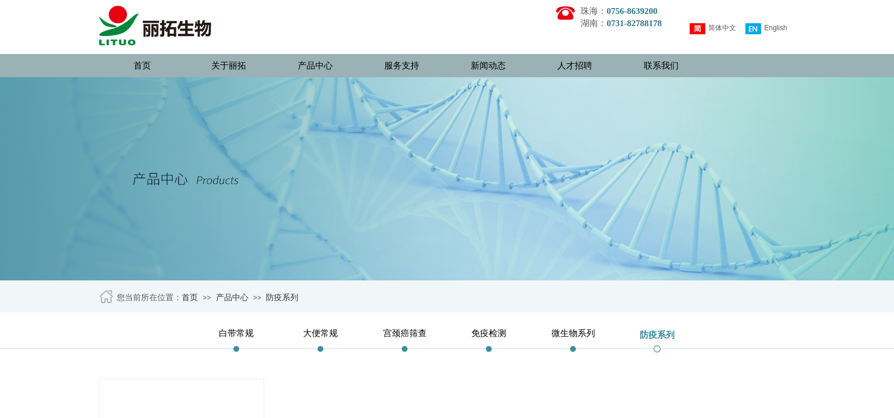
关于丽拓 (228, 65)
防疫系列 (282, 297)
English (766, 28)
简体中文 (713, 28)
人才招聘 (574, 65)
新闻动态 (488, 65)
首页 (142, 65)
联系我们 (661, 65)
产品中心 (315, 65)
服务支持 (401, 65)
